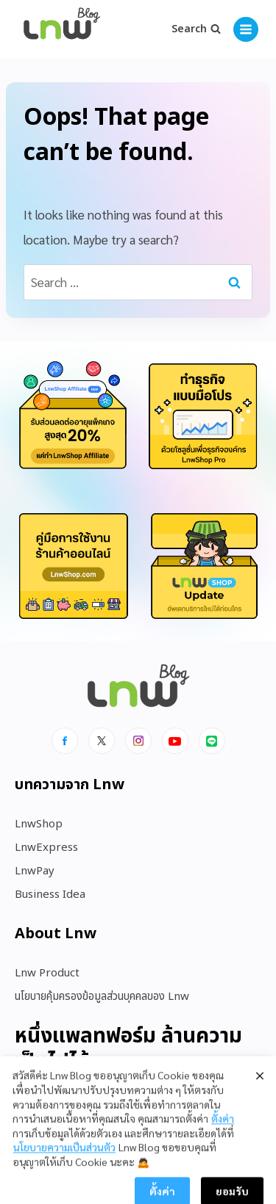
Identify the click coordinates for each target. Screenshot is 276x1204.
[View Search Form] (196, 29)
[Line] (212, 741)
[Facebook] (65, 741)
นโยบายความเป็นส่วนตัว (64, 1177)
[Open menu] (245, 29)
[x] (101, 741)
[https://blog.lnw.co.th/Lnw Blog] (62, 30)
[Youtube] (175, 741)
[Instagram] (138, 741)
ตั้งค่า (222, 1149)
